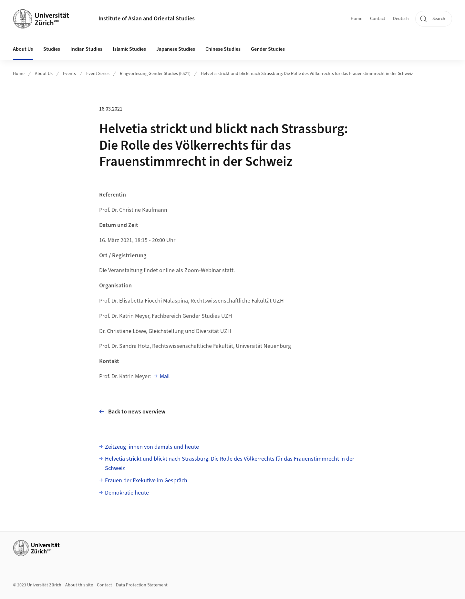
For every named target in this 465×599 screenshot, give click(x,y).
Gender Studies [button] (268, 49)
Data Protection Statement (142, 585)
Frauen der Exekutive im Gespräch (146, 480)
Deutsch (401, 19)
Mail (165, 376)
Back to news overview (132, 412)
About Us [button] (23, 49)
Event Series (97, 73)
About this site (79, 585)
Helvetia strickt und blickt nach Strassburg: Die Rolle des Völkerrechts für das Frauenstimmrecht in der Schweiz (307, 73)
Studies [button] (51, 49)
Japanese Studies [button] (175, 49)
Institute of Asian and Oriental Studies (146, 19)
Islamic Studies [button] (129, 49)
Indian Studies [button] (86, 49)
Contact (377, 19)
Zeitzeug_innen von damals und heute (152, 447)
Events (69, 73)
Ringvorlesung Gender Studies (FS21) (155, 73)
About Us (44, 73)
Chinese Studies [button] (223, 49)
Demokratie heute (127, 493)
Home (356, 19)
